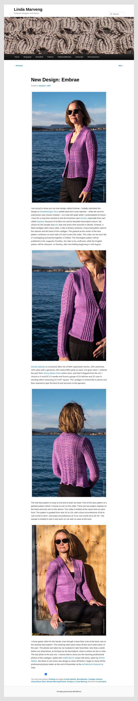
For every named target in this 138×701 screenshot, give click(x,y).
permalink (102, 682)
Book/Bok (39, 57)
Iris (56, 225)
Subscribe (79, 57)
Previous (18, 66)
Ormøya (70, 682)
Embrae (99, 679)
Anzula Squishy (38, 367)
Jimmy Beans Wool (52, 373)
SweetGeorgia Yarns (49, 211)
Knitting (52, 679)
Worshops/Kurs (93, 57)
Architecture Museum (91, 664)
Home (17, 57)
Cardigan (91, 679)
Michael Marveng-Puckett (56, 682)
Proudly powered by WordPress (69, 692)
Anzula (83, 218)
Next (121, 66)
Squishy (40, 221)
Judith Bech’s (69, 658)
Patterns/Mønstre (64, 57)
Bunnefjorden (82, 679)
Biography (28, 57)
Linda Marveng (28, 9)
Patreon (50, 57)
